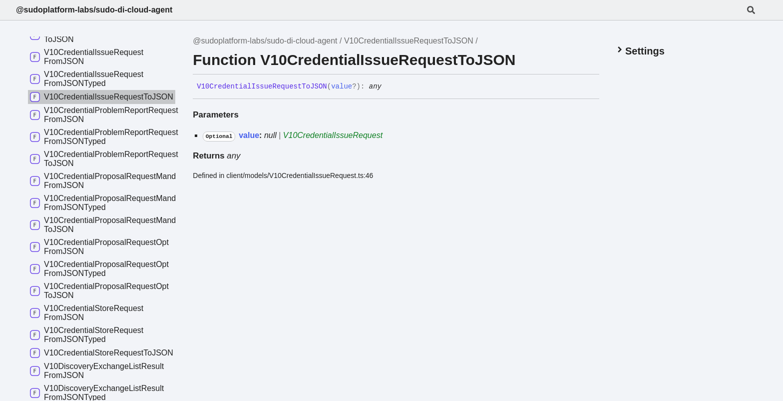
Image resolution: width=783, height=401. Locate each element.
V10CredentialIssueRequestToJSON (408, 40)
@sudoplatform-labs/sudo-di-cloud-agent (94, 10)
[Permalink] (389, 87)
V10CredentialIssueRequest (333, 135)
